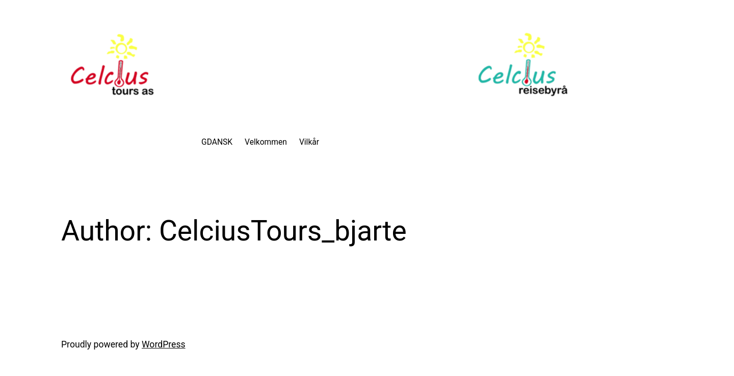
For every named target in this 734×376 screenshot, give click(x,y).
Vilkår (309, 142)
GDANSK (216, 142)
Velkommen (266, 142)
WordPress (164, 344)
